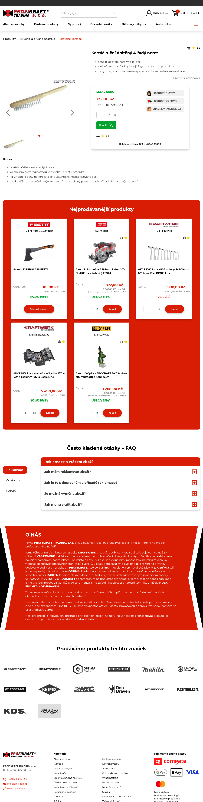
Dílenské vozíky (110, 763)
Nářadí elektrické (111, 787)
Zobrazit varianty (39, 309)
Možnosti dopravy (165, 101)
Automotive (108, 768)
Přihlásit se (160, 13)
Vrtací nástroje (110, 777)
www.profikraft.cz (16, 788)
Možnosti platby (164, 93)
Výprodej (59, 763)
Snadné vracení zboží (167, 108)
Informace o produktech (167, 798)
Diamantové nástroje (65, 782)
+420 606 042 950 (17, 779)
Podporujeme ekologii (166, 795)
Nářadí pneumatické (65, 792)
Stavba (106, 792)
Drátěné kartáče (71, 38)
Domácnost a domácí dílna (117, 796)
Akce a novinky (62, 759)
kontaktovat (145, 615)
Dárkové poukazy (111, 759)
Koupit (103, 125)
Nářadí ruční (60, 773)
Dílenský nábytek (63, 768)
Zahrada (58, 796)
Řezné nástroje (110, 782)
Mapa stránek (161, 792)
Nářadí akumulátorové (66, 787)
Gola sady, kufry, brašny (115, 773)
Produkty (9, 38)
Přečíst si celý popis (186, 78)
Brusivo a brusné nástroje (38, 38)
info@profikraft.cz (17, 783)
